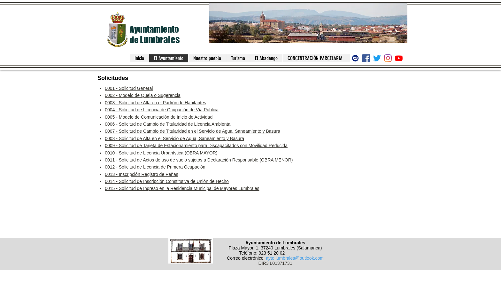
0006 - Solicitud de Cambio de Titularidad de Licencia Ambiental (168, 124)
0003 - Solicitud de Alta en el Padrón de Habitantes (155, 102)
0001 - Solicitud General (129, 88)
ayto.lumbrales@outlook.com (295, 258)
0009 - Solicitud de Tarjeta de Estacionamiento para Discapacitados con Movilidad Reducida (196, 145)
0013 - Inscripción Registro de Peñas (141, 174)
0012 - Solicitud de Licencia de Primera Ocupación (155, 167)
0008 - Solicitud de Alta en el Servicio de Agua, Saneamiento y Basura (174, 138)
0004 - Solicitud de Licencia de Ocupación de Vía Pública (162, 109)
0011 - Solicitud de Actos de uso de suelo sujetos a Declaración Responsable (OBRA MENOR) (199, 159)
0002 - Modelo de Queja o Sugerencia (143, 95)
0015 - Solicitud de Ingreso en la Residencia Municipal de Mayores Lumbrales (182, 188)
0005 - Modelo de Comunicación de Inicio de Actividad (158, 117)
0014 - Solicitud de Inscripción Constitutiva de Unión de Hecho (167, 181)
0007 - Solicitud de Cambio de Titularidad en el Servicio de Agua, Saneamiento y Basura (192, 131)
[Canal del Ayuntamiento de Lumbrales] (399, 58)
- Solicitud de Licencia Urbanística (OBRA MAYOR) (166, 152)
